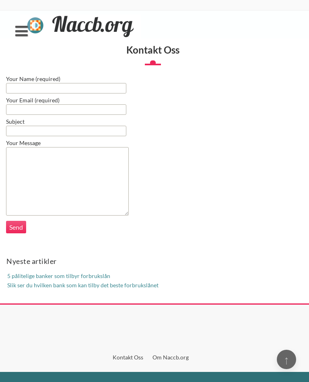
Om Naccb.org (170, 357)
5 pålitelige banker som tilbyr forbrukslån (58, 275)
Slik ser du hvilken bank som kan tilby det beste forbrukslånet (83, 285)
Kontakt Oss (128, 357)
